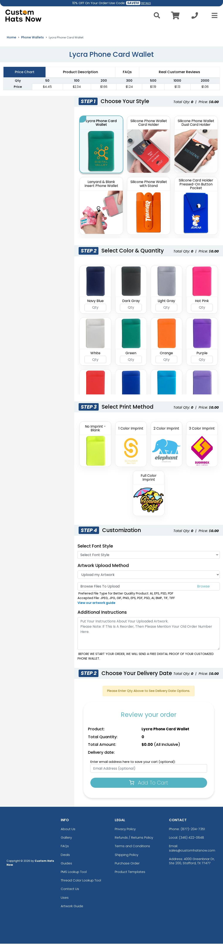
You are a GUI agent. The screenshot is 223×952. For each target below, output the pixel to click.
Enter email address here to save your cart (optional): (133, 770)
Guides (66, 871)
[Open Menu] (213, 15)
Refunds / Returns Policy (134, 845)
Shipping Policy (126, 863)
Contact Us (70, 897)
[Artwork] (149, 583)
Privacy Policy (125, 837)
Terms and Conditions (132, 854)
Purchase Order (127, 871)
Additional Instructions (102, 620)
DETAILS (146, 3)
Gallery (66, 845)
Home (11, 45)
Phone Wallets (32, 45)
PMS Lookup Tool (74, 880)
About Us (68, 837)
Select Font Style (95, 554)
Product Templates (130, 880)
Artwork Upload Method (103, 574)
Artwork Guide (72, 914)
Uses (65, 906)
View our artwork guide (96, 611)
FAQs (65, 854)
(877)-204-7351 (193, 837)
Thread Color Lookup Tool (81, 888)
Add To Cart (148, 791)
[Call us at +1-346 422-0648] (194, 16)
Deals (65, 863)
